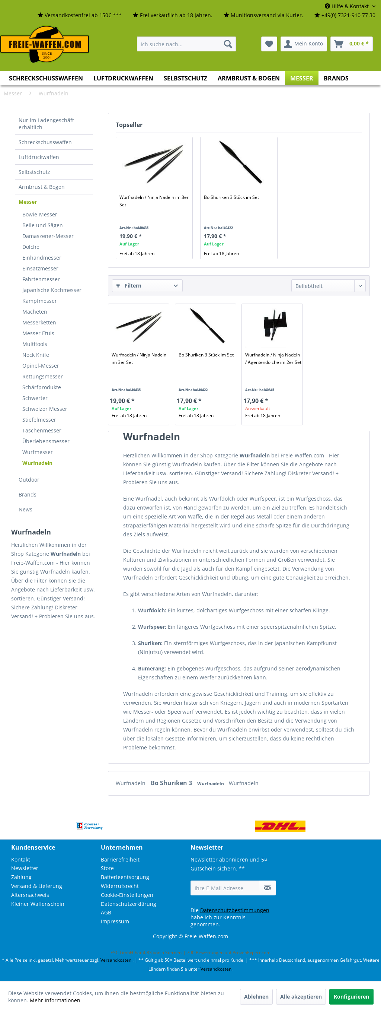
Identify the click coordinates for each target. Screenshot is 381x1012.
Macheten (34, 311)
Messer (28, 201)
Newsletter (24, 868)
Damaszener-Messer (48, 235)
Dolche (30, 246)
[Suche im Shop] (186, 44)
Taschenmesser (41, 430)
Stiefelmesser (39, 419)
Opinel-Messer (40, 365)
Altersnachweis (30, 894)
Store (107, 868)
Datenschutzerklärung (128, 903)
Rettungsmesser (42, 376)
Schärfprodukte (41, 387)
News (25, 509)
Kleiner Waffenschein (37, 903)
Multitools (34, 344)
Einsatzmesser (40, 268)
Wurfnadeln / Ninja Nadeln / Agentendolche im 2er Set (273, 358)
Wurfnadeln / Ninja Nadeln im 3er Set (154, 201)
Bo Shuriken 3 (172, 783)
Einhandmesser (41, 257)
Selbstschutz (34, 171)
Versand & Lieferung (36, 885)
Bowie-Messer (39, 214)
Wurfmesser (37, 452)
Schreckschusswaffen (45, 142)
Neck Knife (35, 354)
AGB (106, 912)
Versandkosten (115, 960)
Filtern (128, 285)
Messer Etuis (38, 333)
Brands (27, 494)
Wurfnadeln (37, 462)
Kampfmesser (39, 300)
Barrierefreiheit (120, 859)
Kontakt (20, 859)
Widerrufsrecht (120, 885)
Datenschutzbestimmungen (234, 910)
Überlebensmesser (46, 441)
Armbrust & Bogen (42, 186)
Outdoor (29, 479)
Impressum (115, 921)
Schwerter (35, 398)
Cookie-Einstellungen (127, 894)
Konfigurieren (351, 996)
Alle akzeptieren (301, 996)
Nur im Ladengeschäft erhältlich (46, 124)
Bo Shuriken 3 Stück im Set (231, 197)
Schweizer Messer (44, 408)
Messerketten (39, 322)
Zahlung (21, 877)
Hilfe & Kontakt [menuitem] (347, 6)
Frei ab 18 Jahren (136, 253)
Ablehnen (256, 996)
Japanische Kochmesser (51, 290)
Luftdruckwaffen (39, 157)
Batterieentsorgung (125, 877)
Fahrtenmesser (41, 279)
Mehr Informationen (55, 1000)
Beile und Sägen (42, 225)
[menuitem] (79, 15)
